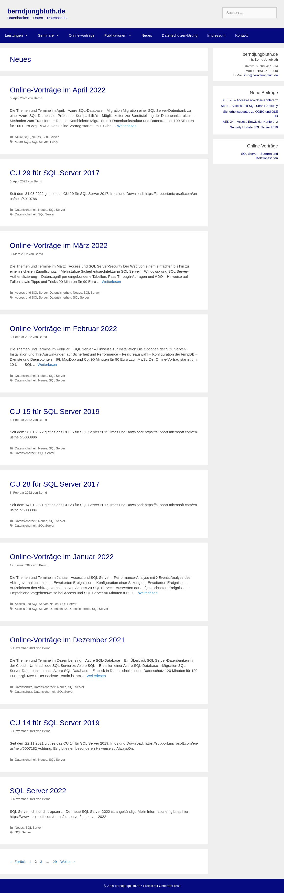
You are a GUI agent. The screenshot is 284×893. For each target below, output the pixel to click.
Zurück (18, 862)
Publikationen (120, 35)
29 (55, 862)
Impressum (216, 35)
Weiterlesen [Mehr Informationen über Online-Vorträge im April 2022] (126, 126)
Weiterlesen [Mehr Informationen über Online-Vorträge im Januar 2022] (148, 593)
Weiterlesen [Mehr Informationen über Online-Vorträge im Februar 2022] (47, 364)
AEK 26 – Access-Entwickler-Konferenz (250, 100)
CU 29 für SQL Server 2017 (54, 173)
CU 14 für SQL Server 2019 (54, 723)
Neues (147, 35)
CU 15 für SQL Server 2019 (54, 411)
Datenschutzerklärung (179, 35)
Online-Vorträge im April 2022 (58, 90)
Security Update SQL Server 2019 (254, 127)
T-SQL (53, 142)
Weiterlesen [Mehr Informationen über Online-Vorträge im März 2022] (111, 281)
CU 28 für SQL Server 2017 (54, 484)
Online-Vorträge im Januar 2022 (62, 557)
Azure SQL (22, 137)
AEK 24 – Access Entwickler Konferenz (250, 121)
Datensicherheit (26, 210)
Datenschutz (58, 609)
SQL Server (51, 137)
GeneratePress (169, 886)
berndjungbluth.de (36, 11)
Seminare (51, 35)
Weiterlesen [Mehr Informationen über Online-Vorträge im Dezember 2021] (96, 676)
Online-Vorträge (82, 35)
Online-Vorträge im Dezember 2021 (67, 640)
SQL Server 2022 (38, 791)
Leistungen (19, 35)
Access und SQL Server (31, 292)
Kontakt (241, 35)
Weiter (68, 862)
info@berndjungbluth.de (261, 75)
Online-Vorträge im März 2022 (59, 245)
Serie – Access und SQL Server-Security (249, 106)
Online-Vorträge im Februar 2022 (63, 328)
